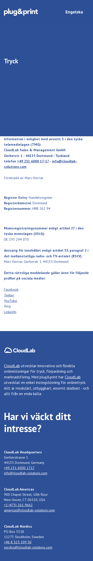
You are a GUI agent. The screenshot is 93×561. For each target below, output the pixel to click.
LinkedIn (10, 312)
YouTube (10, 300)
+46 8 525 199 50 (17, 542)
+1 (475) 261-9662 (18, 505)
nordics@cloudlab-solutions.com (28, 547)
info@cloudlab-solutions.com (25, 473)
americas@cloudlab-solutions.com (29, 510)
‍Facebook (11, 289)
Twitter (9, 295)
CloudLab (12, 365)
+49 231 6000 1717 (19, 468)
